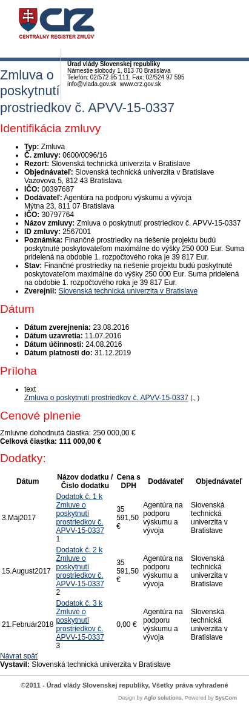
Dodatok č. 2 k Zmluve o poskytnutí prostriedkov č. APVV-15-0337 (80, 567)
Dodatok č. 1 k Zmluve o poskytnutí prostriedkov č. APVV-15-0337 (80, 513)
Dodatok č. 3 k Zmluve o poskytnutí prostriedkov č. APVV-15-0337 (80, 620)
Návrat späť (19, 656)
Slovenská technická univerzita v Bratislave (128, 291)
